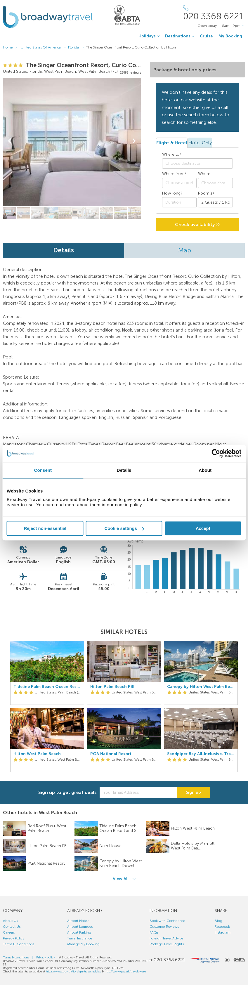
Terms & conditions (16, 957)
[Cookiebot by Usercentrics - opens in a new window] (215, 453)
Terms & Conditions (18, 944)
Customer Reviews (164, 927)
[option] (47, 706)
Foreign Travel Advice (166, 938)
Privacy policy (45, 957)
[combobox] (197, 163)
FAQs (154, 932)
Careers (9, 932)
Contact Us (11, 927)
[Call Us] (214, 13)
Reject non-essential (45, 528)
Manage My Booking (83, 944)
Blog (218, 921)
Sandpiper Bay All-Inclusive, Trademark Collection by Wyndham (201, 754)
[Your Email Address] (138, 792)
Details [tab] (124, 470)
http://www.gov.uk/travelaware (125, 971)
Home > (11, 47)
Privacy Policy (13, 938)
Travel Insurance (79, 938)
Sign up (193, 792)
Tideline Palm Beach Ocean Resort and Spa (47, 686)
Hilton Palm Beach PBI (112, 686)
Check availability (197, 224)
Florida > (77, 47)
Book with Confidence (167, 921)
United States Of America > (44, 47)
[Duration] (179, 202)
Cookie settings (124, 528)
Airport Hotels (78, 921)
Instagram (222, 932)
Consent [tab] (43, 470)
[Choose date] (215, 183)
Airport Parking (79, 932)
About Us (10, 921)
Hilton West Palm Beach (37, 754)
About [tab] (205, 470)
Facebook (222, 927)
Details (63, 250)
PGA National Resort (110, 754)
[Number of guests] (215, 202)
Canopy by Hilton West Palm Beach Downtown (201, 686)
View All (121, 878)
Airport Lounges (80, 927)
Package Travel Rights (167, 944)
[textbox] (200, 163)
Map (184, 250)
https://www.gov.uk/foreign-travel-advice (73, 971)
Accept (203, 528)
